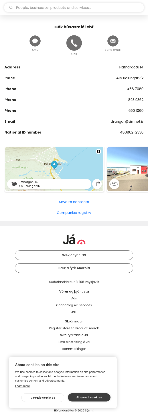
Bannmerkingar (74, 349)
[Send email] (112, 41)
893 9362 (136, 99)
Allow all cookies (89, 397)
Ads (74, 298)
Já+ (74, 312)
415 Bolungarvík (130, 78)
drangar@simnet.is (127, 121)
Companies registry (74, 212)
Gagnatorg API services (74, 305)
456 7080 (135, 88)
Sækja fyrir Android (74, 268)
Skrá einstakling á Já (74, 342)
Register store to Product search (74, 328)
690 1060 (136, 110)
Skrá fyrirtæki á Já (74, 335)
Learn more (22, 386)
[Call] (74, 43)
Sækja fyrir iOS (74, 255)
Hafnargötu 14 (131, 67)
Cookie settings (43, 398)
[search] (74, 7)
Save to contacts (74, 201)
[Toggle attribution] (98, 151)
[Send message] (35, 41)
